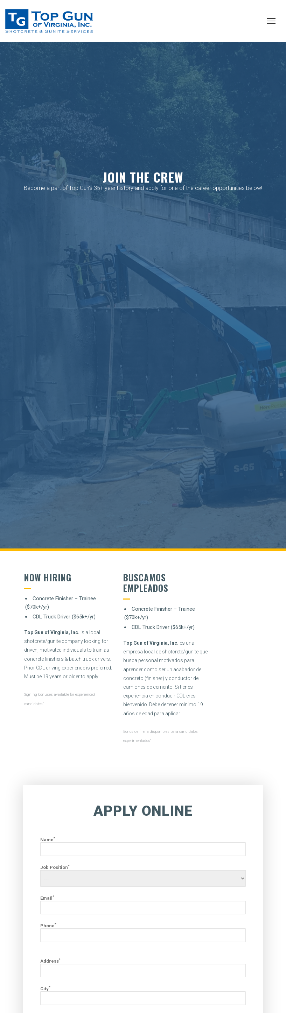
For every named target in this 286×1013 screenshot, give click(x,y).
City (143, 995)
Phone (143, 932)
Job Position (143, 876)
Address (143, 967)
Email (143, 904)
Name (143, 846)
